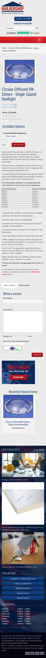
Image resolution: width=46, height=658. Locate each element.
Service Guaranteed (23, 584)
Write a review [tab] (9, 285)
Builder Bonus (23, 598)
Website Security (23, 588)
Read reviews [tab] (24, 285)
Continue (37, 355)
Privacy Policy (23, 593)
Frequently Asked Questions (23, 579)
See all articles (39, 450)
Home (4, 48)
